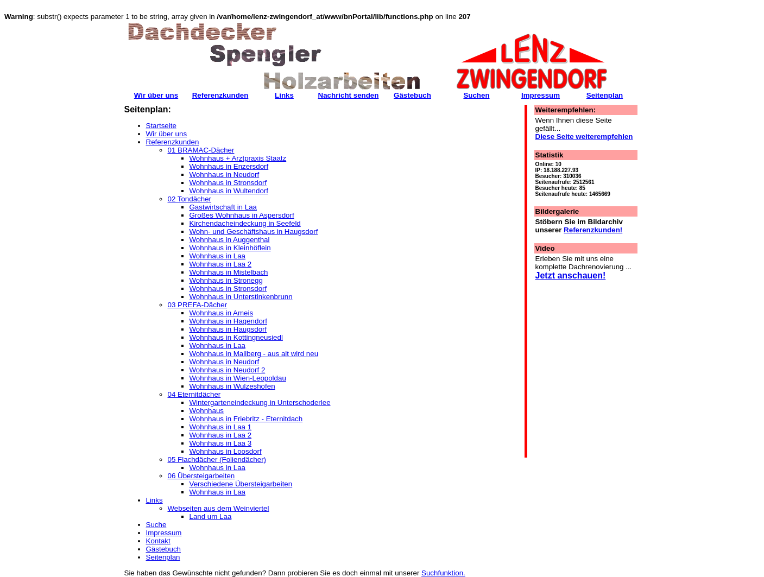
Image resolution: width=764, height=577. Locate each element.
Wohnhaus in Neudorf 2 (228, 370)
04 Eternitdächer (194, 394)
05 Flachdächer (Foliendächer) (217, 459)
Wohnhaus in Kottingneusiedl (236, 337)
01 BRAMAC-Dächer (201, 150)
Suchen (476, 95)
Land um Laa (211, 516)
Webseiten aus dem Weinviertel (218, 508)
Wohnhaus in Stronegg (226, 280)
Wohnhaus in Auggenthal (230, 240)
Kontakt (158, 541)
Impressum (164, 533)
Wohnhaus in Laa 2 (221, 264)
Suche (156, 525)
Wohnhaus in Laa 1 (221, 427)
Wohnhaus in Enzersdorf (229, 166)
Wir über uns (166, 134)
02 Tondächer (190, 199)
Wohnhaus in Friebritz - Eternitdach (246, 419)
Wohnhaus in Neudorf (225, 174)
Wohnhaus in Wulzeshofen (232, 386)
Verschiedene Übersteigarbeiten (241, 484)
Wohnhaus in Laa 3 (221, 443)
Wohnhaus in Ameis (222, 313)
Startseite (161, 126)
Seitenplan (163, 557)
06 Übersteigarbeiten (201, 476)
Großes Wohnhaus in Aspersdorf (242, 215)
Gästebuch (163, 549)
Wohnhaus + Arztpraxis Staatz (238, 158)
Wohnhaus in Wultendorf (229, 191)
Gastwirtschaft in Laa (223, 207)
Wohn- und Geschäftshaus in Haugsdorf (254, 231)
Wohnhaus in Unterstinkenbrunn (241, 297)
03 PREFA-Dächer (198, 305)
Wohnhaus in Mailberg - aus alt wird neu (254, 354)
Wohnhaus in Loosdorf (226, 451)
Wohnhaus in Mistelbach (229, 272)
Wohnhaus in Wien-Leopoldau (238, 378)
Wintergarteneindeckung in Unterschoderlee (260, 402)
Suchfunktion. (443, 573)
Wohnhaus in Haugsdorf (228, 329)
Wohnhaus (207, 411)
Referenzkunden (172, 142)
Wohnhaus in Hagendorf (229, 321)
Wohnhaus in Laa (218, 256)
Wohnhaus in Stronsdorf (228, 183)
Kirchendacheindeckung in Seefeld (245, 223)
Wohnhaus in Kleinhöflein (230, 248)
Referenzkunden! (593, 230)
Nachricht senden (348, 95)
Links (154, 500)
